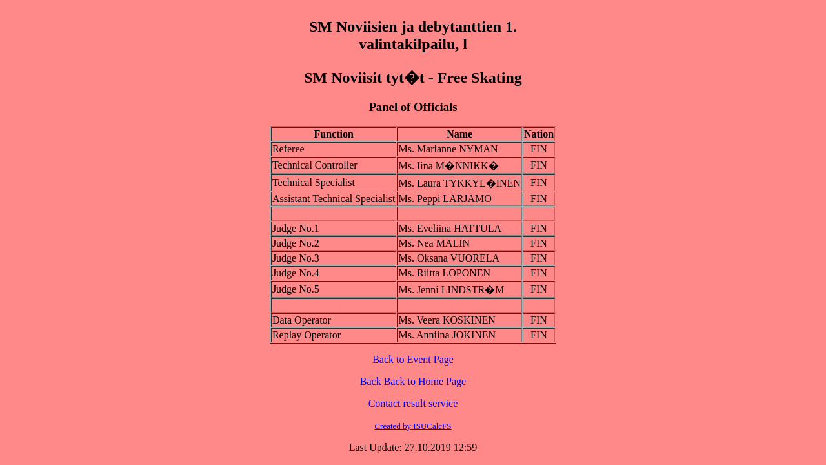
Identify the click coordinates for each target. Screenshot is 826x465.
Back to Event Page (413, 359)
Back (370, 381)
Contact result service (413, 403)
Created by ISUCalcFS (412, 426)
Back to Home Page (425, 381)
